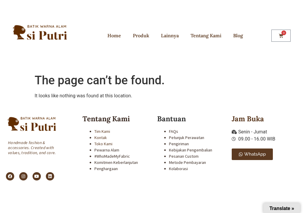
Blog (238, 35)
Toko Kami (103, 143)
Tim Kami (102, 131)
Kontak (100, 137)
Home (114, 35)
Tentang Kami (206, 35)
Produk (141, 35)
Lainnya (170, 35)
